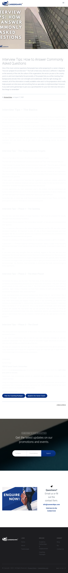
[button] (63, 2)
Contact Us (60, 549)
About (23, 545)
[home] (12, 3)
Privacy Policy (32, 568)
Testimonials (25, 549)
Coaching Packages (42, 553)
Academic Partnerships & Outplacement (43, 545)
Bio (58, 545)
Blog (58, 542)
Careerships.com (43, 568)
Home (23, 542)
